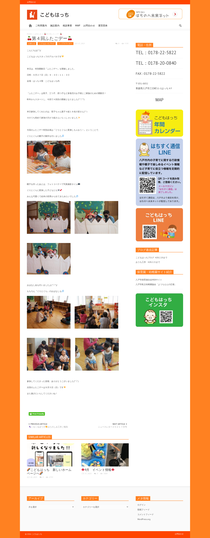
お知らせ (37, 34)
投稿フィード (143, 509)
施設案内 (54, 25)
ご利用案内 (41, 25)
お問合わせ (31, 2)
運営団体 (102, 25)
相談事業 (67, 25)
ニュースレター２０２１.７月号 (112, 427)
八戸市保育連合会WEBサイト (149, 279)
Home (29, 34)
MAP (77, 25)
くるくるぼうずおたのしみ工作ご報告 (48, 427)
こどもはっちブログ (47, 43)
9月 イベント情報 (97, 470)
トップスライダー (65, 43)
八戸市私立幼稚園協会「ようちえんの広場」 (156, 284)
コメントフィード (145, 514)
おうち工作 (141, 262)
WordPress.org (143, 519)
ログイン (141, 504)
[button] (180, 25)
